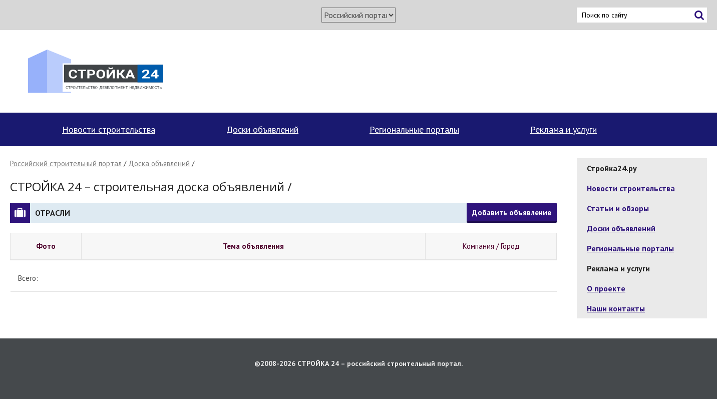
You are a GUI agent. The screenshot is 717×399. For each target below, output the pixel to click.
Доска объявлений (159, 163)
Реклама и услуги (563, 129)
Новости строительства (108, 129)
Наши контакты (616, 308)
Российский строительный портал (66, 163)
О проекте (606, 288)
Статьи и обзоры (618, 208)
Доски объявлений (262, 129)
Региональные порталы (414, 129)
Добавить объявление (511, 212)
